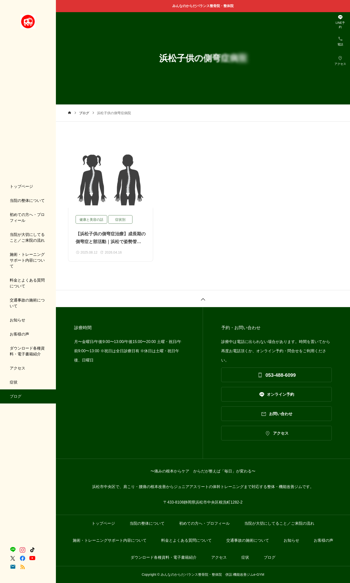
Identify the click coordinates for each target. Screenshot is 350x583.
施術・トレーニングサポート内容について (27, 260)
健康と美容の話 (91, 224)
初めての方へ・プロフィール (27, 218)
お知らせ (17, 320)
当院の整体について (27, 200)
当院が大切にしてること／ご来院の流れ (27, 237)
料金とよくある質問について (27, 283)
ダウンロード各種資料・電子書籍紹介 (27, 351)
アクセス (17, 368)
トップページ (21, 186)
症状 (14, 382)
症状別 (120, 224)
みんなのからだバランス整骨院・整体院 (204, 6)
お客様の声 (19, 334)
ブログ (15, 396)
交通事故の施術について (27, 303)
